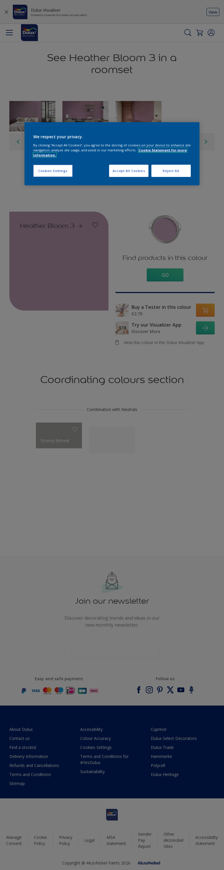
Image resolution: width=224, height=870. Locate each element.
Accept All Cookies (129, 171)
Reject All (171, 171)
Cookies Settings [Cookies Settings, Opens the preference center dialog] (53, 171)
